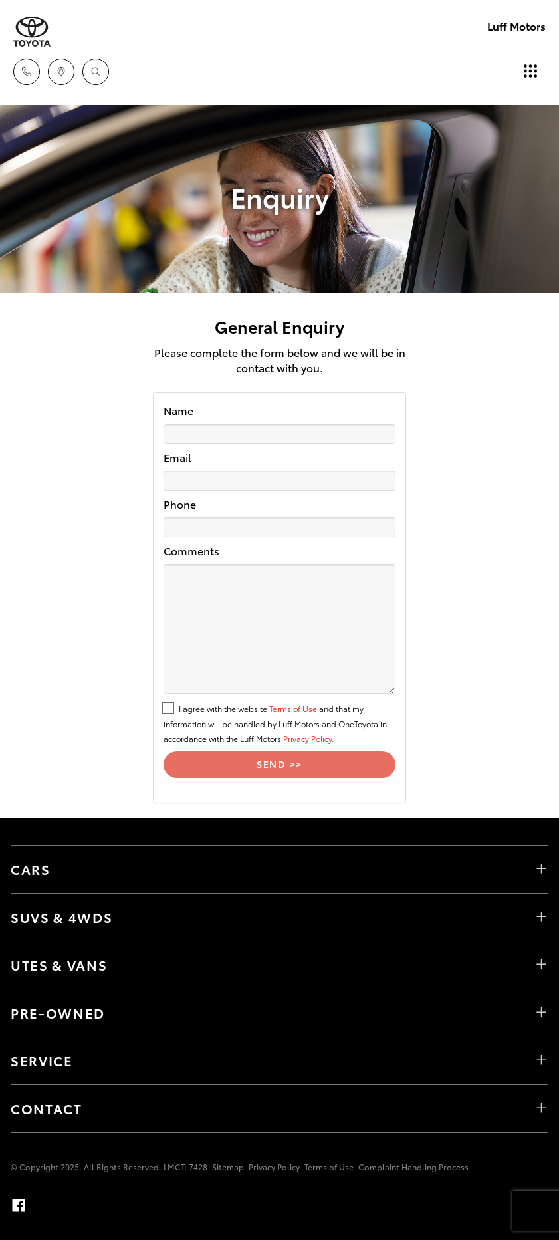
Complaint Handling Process (413, 1166)
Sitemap (228, 1166)
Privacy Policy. (308, 738)
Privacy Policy (274, 1166)
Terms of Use (293, 708)
